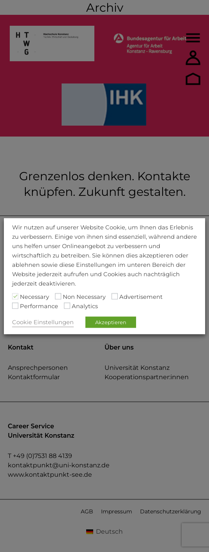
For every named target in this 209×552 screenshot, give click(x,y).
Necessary (34, 296)
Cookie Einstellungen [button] (43, 321)
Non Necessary (84, 296)
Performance (39, 305)
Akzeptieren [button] (110, 322)
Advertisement (141, 296)
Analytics (85, 305)
